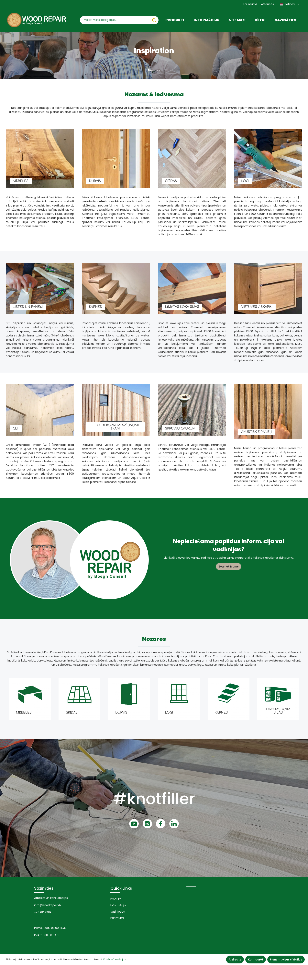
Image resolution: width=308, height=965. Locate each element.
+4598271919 (42, 912)
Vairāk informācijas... (115, 959)
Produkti (115, 899)
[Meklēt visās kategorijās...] (115, 20)
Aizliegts (235, 959)
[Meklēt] (154, 20)
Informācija (118, 905)
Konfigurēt (255, 959)
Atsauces (267, 4)
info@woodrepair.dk (47, 905)
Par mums (250, 4)
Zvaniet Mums (228, 566)
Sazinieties (117, 912)
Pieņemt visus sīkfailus (286, 959)
